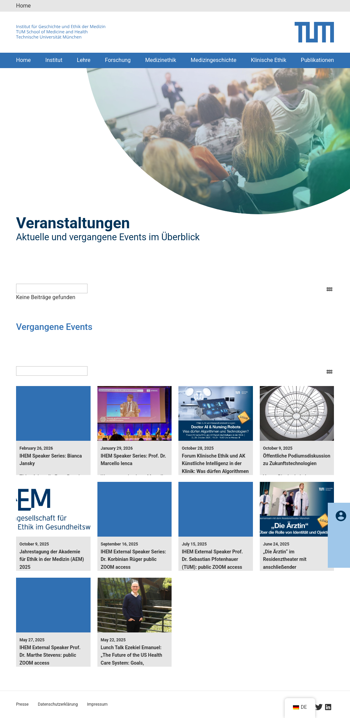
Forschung (118, 60)
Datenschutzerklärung (58, 704)
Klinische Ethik (268, 60)
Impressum (97, 704)
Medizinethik (160, 60)
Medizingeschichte (214, 60)
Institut (54, 60)
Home (23, 5)
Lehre (84, 60)
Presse (22, 704)
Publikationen (317, 60)
